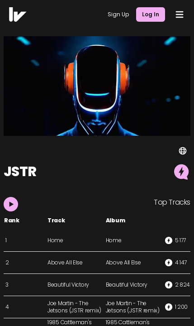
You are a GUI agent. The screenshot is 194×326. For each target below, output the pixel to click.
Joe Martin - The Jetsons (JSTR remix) (74, 306)
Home (55, 240)
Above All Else (65, 262)
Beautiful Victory (68, 284)
